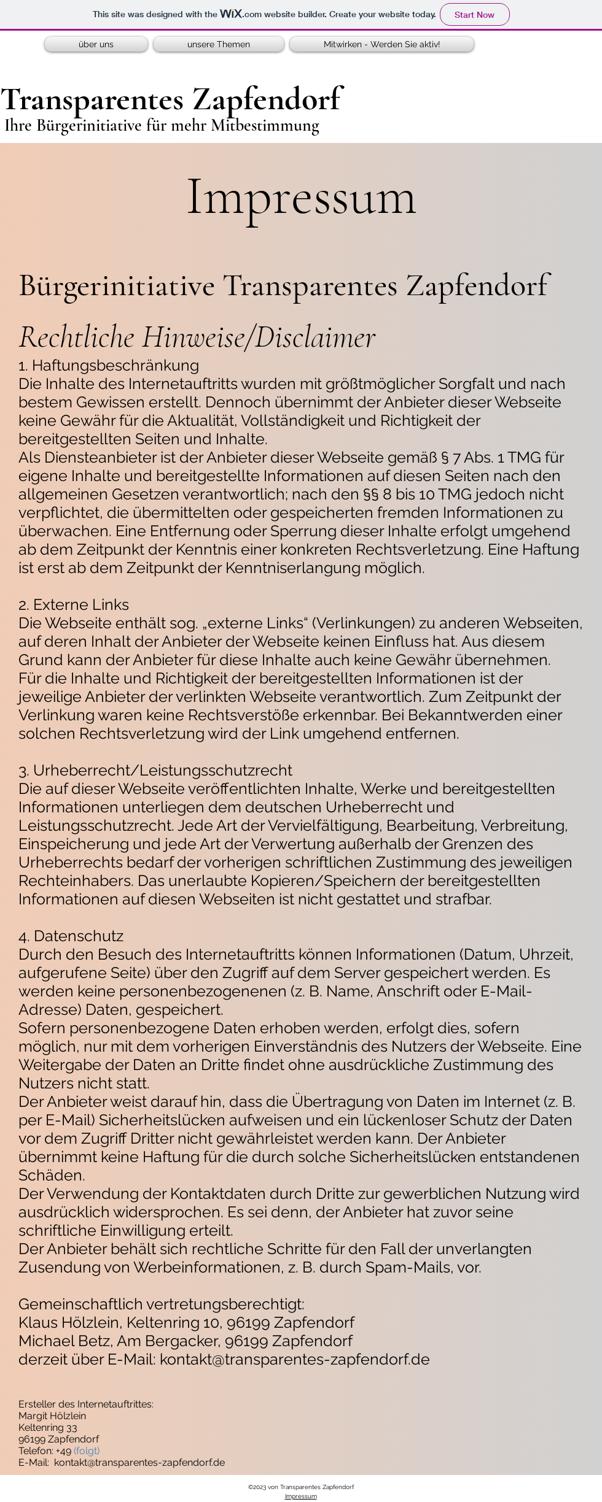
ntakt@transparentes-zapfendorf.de (145, 1462)
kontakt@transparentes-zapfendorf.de (295, 1359)
